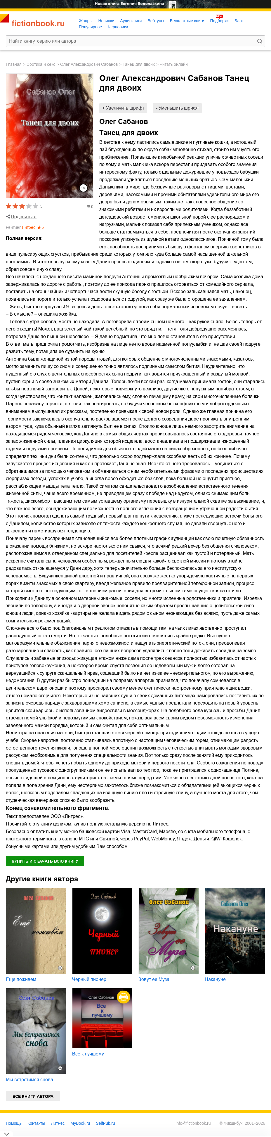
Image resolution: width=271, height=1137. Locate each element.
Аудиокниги (131, 20)
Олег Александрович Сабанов (89, 64)
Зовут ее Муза (153, 979)
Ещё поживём (21, 979)
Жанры (85, 20)
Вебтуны (155, 20)
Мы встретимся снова (29, 1079)
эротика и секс (41, 64)
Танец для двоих (139, 64)
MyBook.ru (80, 1123)
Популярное (90, 27)
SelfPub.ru (105, 1123)
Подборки (219, 20)
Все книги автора (33, 1096)
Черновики (118, 27)
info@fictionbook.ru (193, 1123)
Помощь (14, 1123)
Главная (14, 64)
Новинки (106, 20)
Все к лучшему (88, 1053)
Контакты (36, 1123)
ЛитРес (58, 1123)
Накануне (215, 979)
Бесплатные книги (187, 20)
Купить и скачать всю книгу (45, 861)
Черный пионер (89, 979)
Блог (238, 20)
